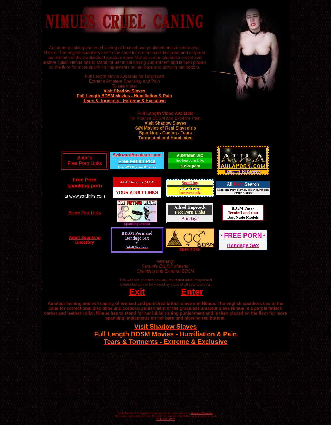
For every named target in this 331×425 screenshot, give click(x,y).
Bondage (190, 218)
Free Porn (84, 179)
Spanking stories (137, 222)
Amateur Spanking (202, 413)
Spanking (190, 183)
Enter (192, 292)
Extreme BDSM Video (243, 172)
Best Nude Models (243, 217)
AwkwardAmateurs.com (136, 154)
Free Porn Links (190, 193)
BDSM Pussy (243, 208)
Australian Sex (190, 155)
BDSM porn (190, 166)
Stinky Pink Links (84, 213)
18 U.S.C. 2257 (165, 419)
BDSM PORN (189, 249)
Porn (238, 184)
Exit (137, 292)
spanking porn (84, 185)
